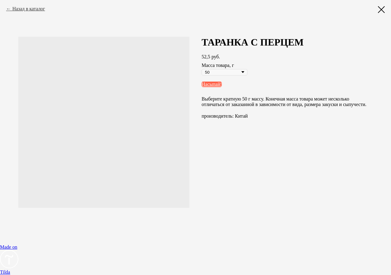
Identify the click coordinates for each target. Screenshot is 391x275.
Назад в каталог (28, 8)
